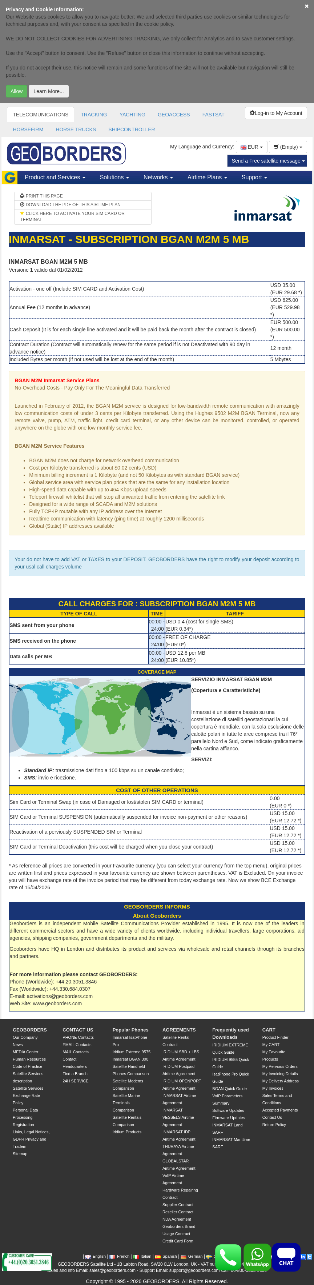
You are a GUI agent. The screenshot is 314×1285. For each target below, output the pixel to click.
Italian (142, 1256)
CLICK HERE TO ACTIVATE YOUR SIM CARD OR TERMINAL (72, 216)
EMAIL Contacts (77, 1044)
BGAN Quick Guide (229, 1088)
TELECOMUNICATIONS (40, 114)
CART (268, 1030)
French (119, 1256)
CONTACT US (78, 1030)
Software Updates (228, 1110)
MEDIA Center (25, 1052)
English (95, 1256)
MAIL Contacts (76, 1052)
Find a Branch (75, 1074)
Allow (17, 91)
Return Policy (274, 1124)
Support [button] (254, 177)
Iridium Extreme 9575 (132, 1052)
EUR (252, 147)
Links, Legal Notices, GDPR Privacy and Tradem (31, 1139)
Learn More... (48, 91)
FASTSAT (213, 114)
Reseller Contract (177, 1212)
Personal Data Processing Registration (25, 1117)
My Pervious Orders (280, 1066)
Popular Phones (131, 1030)
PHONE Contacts (78, 1037)
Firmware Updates (228, 1118)
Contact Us (272, 1117)
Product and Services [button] (55, 177)
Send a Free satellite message (268, 161)
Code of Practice (27, 1066)
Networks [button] (158, 177)
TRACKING (94, 114)
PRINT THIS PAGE (41, 196)
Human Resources (29, 1059)
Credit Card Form (177, 1241)
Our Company (25, 1037)
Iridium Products (127, 1132)
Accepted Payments (280, 1110)
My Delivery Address (280, 1081)
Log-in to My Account (276, 113)
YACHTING (132, 114)
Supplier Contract (177, 1204)
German (192, 1256)
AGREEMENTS (179, 1030)
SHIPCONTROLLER (131, 129)
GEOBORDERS (30, 1030)
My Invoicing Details (280, 1074)
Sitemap (20, 1154)
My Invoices (272, 1088)
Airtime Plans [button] (207, 177)
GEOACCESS (174, 114)
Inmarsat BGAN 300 (130, 1059)
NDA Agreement (176, 1219)
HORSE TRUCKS (76, 129)
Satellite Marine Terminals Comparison (126, 1102)
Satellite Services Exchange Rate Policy (28, 1095)
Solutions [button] (114, 177)
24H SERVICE (75, 1081)
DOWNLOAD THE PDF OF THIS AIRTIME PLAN (70, 204)
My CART (270, 1044)
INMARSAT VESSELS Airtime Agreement (178, 1117)
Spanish (166, 1256)
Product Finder (275, 1037)
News (18, 1044)
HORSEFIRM (28, 129)
